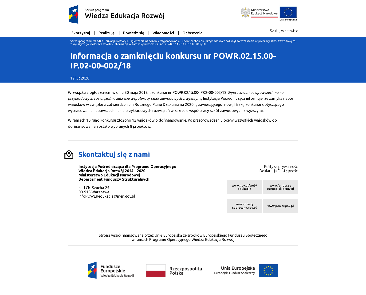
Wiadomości (163, 33)
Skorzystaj (80, 33)
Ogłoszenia (192, 33)
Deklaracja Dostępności (278, 171)
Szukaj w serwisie (284, 31)
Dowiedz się (133, 33)
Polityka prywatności (281, 166)
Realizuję (106, 33)
